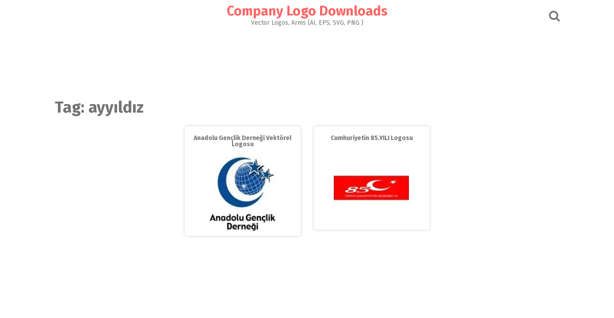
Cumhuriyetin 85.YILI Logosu (372, 138)
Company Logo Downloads (307, 11)
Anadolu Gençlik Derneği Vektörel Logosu (242, 141)
